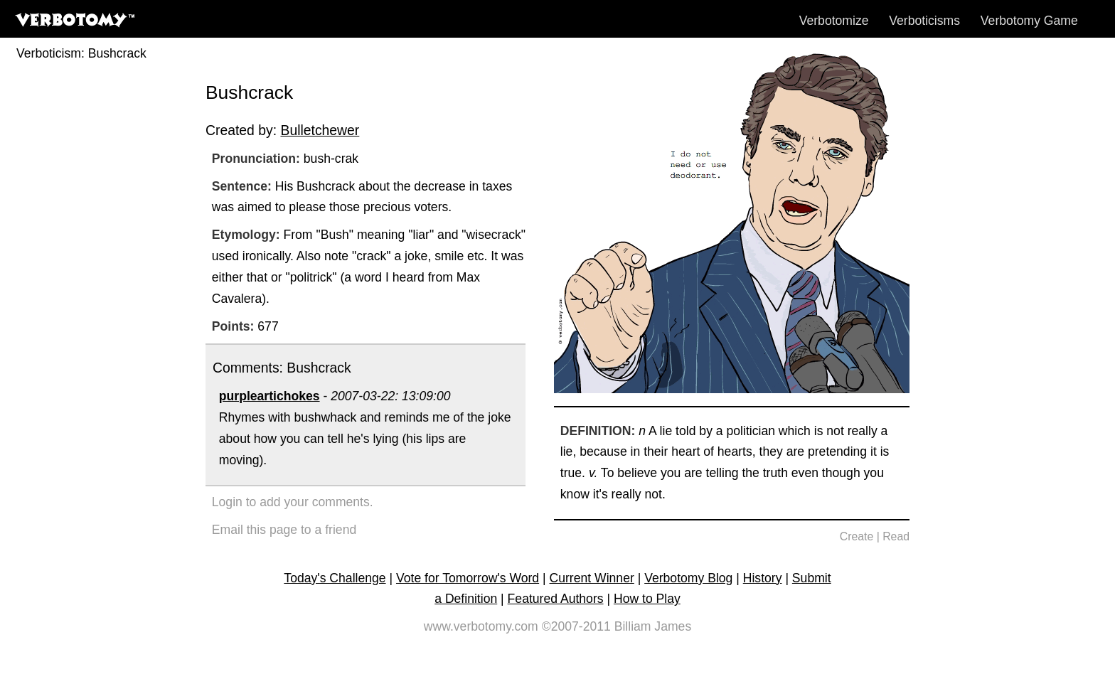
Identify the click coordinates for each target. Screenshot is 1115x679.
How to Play (647, 599)
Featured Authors (556, 599)
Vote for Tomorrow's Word (467, 578)
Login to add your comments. (292, 502)
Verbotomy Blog (688, 578)
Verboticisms (924, 21)
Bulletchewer (319, 130)
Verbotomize (834, 21)
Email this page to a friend (284, 530)
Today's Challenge (334, 578)
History (762, 578)
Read (895, 536)
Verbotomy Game (1029, 21)
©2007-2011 (576, 626)
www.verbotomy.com (481, 626)
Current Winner (592, 578)
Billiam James (653, 626)
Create (857, 536)
